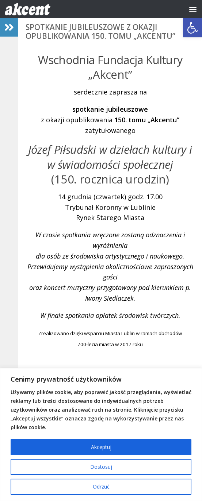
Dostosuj (101, 466)
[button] (192, 27)
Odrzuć (101, 486)
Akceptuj (101, 447)
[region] (101, 434)
